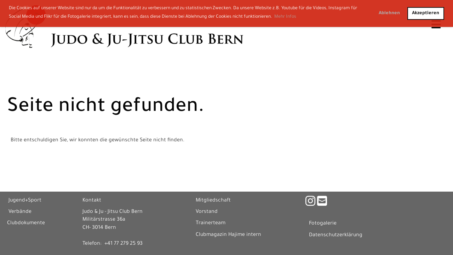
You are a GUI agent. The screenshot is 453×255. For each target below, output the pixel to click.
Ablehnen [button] (389, 13)
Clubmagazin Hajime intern (228, 235)
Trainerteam (210, 223)
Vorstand (207, 212)
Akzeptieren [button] (425, 13)
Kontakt (91, 201)
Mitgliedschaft (213, 201)
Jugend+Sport (24, 201)
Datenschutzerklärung (335, 235)
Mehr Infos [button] (285, 17)
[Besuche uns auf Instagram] (310, 203)
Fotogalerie (323, 224)
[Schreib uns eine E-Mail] (322, 203)
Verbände (19, 212)
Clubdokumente (26, 223)
